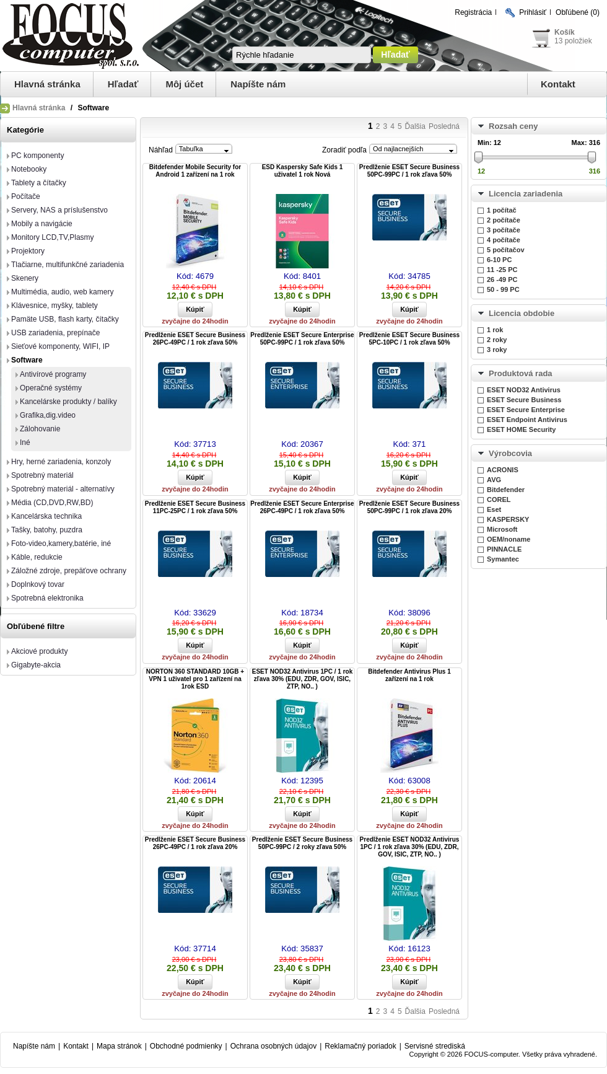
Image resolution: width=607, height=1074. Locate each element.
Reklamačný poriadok (360, 1046)
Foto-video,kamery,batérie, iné (61, 543)
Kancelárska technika (46, 516)
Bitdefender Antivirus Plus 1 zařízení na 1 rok (409, 675)
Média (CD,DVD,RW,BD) (52, 502)
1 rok (495, 329)
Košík (564, 32)
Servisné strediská (434, 1046)
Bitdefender (506, 489)
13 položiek (573, 41)
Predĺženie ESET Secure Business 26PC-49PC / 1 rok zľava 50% (195, 339)
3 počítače (503, 230)
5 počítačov (506, 249)
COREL (499, 499)
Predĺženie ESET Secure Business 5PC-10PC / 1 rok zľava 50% (409, 339)
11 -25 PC (502, 269)
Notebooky (28, 169)
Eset (494, 509)
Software (27, 360)
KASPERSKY (508, 519)
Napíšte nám (258, 84)
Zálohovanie (40, 429)
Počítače (25, 196)
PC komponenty (37, 155)
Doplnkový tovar (37, 584)
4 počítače (503, 240)
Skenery (24, 278)
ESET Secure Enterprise (526, 409)
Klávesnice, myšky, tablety (54, 305)
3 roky (497, 349)
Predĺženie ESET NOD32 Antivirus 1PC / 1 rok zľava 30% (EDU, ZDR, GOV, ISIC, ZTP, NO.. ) (410, 847)
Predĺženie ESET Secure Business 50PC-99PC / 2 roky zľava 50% (302, 843)
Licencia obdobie (521, 313)
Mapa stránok (119, 1046)
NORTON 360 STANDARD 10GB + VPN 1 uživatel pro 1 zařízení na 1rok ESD (195, 679)
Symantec (503, 559)
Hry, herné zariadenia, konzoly (61, 461)
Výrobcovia (510, 453)
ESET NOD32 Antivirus (524, 390)
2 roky (497, 339)
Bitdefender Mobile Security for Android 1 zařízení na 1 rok (195, 171)
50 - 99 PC (503, 289)
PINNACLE (504, 549)
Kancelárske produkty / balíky (68, 401)
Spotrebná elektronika (47, 598)
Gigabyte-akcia (36, 665)
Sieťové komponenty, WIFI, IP (60, 346)
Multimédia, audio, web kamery (62, 292)
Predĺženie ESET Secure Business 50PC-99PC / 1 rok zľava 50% (409, 171)
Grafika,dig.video (48, 415)
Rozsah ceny (513, 126)
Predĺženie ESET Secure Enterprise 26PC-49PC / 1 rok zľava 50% (302, 507)
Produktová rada (520, 373)
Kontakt (558, 84)
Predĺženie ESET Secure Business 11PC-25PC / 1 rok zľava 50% (195, 507)
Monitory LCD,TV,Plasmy (52, 237)
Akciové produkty (39, 651)
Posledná (444, 126)
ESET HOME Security (521, 429)
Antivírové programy (53, 374)
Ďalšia (415, 126)
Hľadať (123, 84)
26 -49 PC (502, 279)
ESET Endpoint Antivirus (527, 419)
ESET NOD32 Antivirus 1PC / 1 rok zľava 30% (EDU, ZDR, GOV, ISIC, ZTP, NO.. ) (302, 679)
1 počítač (502, 210)
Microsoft (502, 529)
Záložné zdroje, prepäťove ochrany (68, 570)
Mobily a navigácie (41, 223)
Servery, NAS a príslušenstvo (59, 210)
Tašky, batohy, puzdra (46, 530)
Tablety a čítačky (38, 182)
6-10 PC (499, 259)
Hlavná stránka (47, 84)
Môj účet (184, 84)
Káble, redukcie (37, 557)
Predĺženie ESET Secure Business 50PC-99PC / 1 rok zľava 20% (409, 507)
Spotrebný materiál (42, 475)
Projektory (28, 251)
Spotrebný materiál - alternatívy (63, 489)
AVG (494, 479)
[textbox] (301, 54)
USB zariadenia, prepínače (55, 332)
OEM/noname (508, 539)
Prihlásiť (532, 12)
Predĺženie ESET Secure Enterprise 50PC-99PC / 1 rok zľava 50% (302, 339)
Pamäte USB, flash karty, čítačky (65, 319)
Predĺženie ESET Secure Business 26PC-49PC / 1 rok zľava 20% (195, 843)
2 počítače (503, 220)
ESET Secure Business (524, 399)
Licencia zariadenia (525, 194)
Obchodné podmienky (186, 1046)
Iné (25, 442)
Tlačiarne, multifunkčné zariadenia (67, 264)
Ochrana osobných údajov (273, 1046)
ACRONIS (502, 469)
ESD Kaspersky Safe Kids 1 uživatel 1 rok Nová (302, 171)
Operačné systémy (51, 388)
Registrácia (473, 12)
